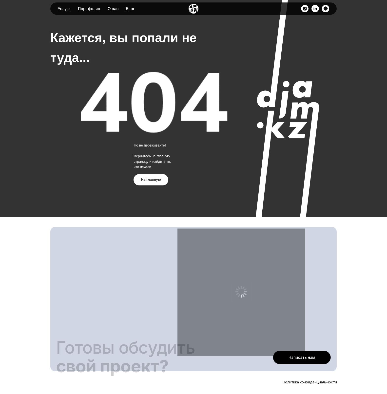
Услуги (64, 8)
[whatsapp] (325, 8)
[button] (302, 357)
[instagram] (305, 8)
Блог (130, 8)
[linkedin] (315, 8)
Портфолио (89, 8)
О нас (113, 8)
